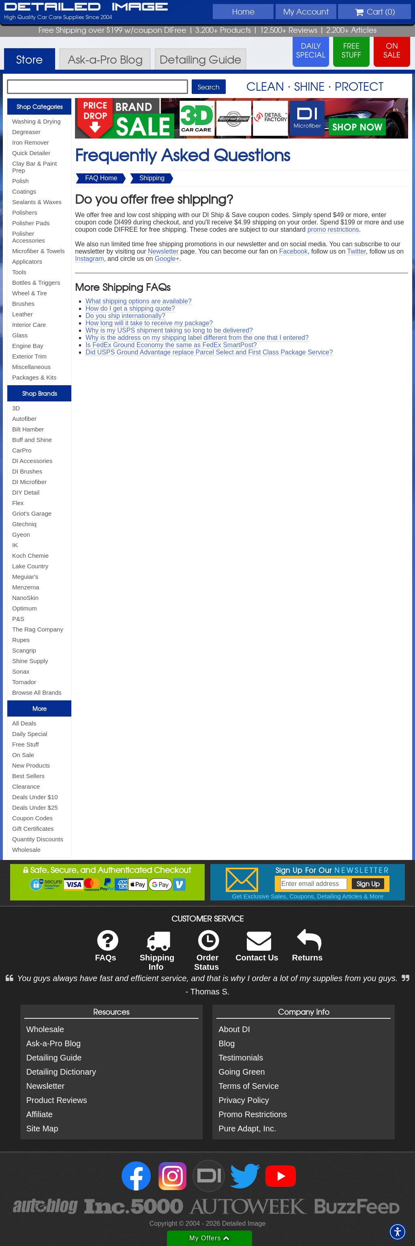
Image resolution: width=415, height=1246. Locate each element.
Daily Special (29, 733)
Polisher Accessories (28, 237)
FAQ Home (101, 178)
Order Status (206, 955)
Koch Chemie (30, 555)
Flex (18, 502)
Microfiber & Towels (38, 250)
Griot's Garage (31, 513)
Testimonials (240, 1057)
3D (16, 408)
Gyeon (21, 534)
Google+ (167, 258)
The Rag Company (37, 629)
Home (243, 11)
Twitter (356, 251)
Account (306, 11)
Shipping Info (157, 955)
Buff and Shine (32, 439)
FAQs (106, 951)
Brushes (23, 303)
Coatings (24, 191)
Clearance (26, 786)
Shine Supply (30, 660)
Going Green (241, 1071)
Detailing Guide (54, 1057)
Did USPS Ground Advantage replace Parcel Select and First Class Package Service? (209, 352)
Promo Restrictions (252, 1114)
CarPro (22, 450)
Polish (20, 180)
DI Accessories (32, 460)
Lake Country (30, 566)
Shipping (152, 178)
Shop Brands (39, 393)
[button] (397, 1232)
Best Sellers (28, 775)
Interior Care (29, 324)
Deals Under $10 (35, 797)
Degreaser (26, 131)
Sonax (21, 671)
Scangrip (24, 650)
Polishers (24, 212)
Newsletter (163, 251)
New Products (31, 765)
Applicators (27, 261)
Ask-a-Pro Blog (53, 1043)
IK (15, 545)
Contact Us (256, 951)
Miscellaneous (31, 366)
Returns (307, 951)
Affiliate (39, 1114)
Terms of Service (248, 1086)
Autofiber (24, 418)
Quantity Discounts (37, 839)
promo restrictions (333, 229)
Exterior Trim (29, 356)
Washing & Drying (36, 121)
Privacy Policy (243, 1100)
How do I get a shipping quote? (130, 308)
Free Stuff (25, 744)
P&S (18, 618)
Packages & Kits (34, 377)
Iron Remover (30, 142)
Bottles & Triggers (36, 282)
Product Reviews (56, 1100)
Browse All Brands (37, 692)
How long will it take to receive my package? (149, 323)
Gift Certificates (33, 828)
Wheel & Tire (29, 293)
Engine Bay (27, 345)
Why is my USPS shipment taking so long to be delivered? (169, 330)
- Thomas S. (208, 991)
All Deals (24, 723)
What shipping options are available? (139, 301)
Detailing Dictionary (61, 1071)
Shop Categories (39, 106)
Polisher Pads (31, 223)
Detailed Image (86, 7)
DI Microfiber (29, 481)
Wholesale (26, 849)
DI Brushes (27, 471)
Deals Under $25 (35, 807)
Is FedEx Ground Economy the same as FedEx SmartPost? (171, 344)
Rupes (21, 639)
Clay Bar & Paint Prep (34, 167)
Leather (22, 314)
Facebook (293, 251)
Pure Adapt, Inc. (247, 1128)
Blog (226, 1043)
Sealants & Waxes (37, 201)
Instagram (89, 258)
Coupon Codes (32, 818)
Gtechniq (24, 524)
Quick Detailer (31, 152)
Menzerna (25, 587)
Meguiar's (25, 576)
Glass (20, 335)
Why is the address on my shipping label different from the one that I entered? (197, 337)
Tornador (24, 681)
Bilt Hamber (28, 429)
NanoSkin (25, 597)
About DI (234, 1029)
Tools (19, 272)
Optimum (24, 608)
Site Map (42, 1128)
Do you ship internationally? (125, 315)
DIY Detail (25, 492)
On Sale (23, 754)
